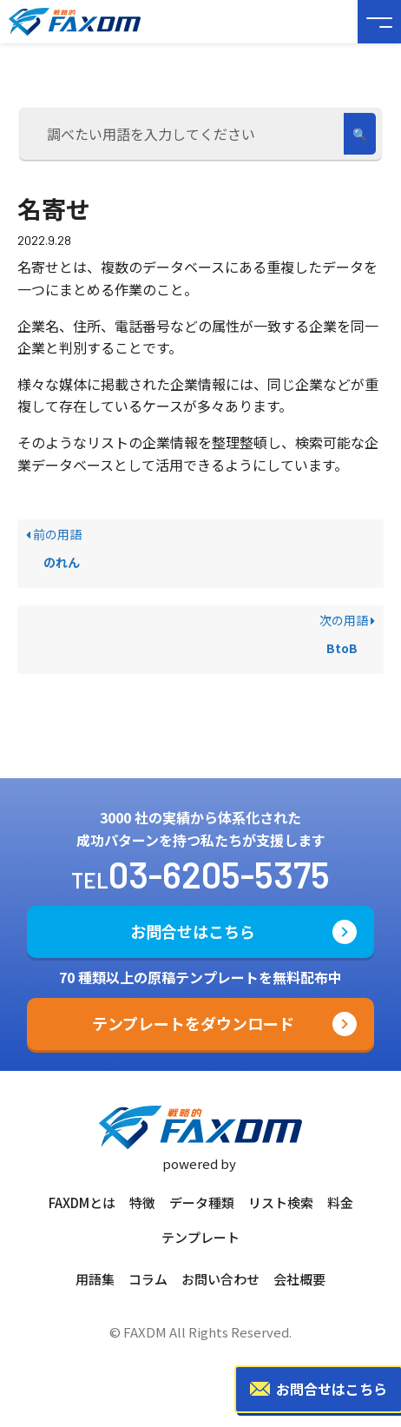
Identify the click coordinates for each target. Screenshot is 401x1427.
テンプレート (200, 1237)
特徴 (142, 1202)
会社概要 (299, 1279)
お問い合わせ (220, 1279)
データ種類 (201, 1202)
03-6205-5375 (219, 873)
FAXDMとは (82, 1202)
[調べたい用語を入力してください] (184, 134)
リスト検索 (280, 1202)
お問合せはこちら (192, 931)
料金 (340, 1202)
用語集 (95, 1279)
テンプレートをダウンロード (193, 1023)
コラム (148, 1279)
